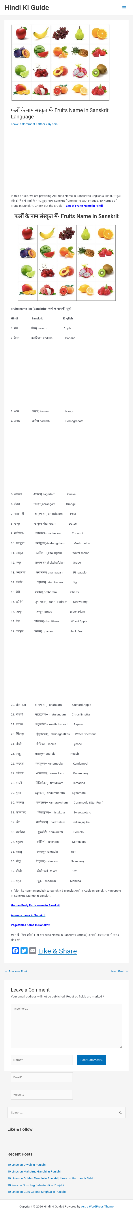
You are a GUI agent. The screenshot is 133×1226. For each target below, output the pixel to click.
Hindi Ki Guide (26, 7)
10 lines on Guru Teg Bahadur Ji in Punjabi (35, 1185)
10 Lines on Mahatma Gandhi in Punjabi (34, 1171)
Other (41, 124)
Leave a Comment (23, 124)
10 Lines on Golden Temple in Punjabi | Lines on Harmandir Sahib (50, 1178)
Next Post (119, 971)
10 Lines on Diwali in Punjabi (26, 1164)
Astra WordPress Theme (97, 1206)
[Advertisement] (66, 160)
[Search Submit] (120, 1113)
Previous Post (16, 971)
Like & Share (57, 951)
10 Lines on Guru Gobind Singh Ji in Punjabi (36, 1191)
